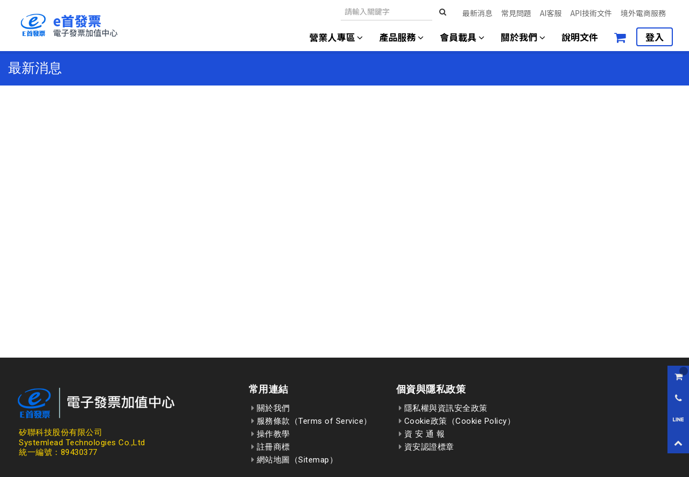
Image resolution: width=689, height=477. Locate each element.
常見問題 (516, 13)
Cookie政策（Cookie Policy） (457, 421)
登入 (654, 37)
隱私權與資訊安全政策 (443, 408)
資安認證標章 (426, 447)
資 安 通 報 (422, 434)
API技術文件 (591, 13)
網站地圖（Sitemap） (294, 460)
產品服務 (401, 37)
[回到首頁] (68, 25)
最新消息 (477, 13)
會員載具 (462, 37)
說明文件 (579, 37)
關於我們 (523, 37)
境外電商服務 (643, 13)
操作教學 (270, 434)
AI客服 (551, 13)
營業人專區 (336, 37)
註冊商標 (270, 447)
